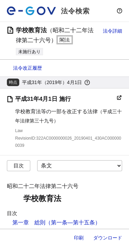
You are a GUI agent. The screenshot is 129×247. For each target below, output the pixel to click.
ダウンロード (107, 237)
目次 (18, 165)
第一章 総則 (28, 222)
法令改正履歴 (27, 68)
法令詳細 (112, 31)
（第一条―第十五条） (72, 222)
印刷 (79, 237)
